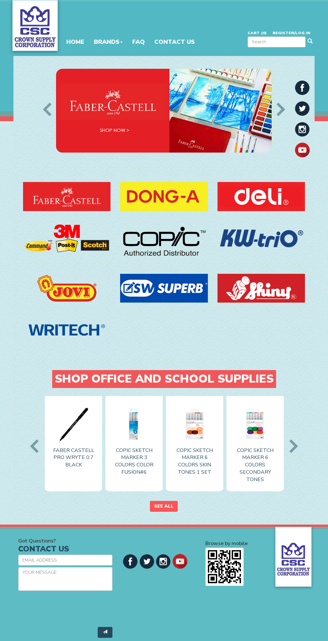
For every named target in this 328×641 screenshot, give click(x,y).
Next (278, 109)
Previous (49, 109)
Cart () (257, 33)
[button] (302, 87)
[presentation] (67, 608)
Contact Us (174, 42)
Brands (108, 42)
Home (75, 42)
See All (164, 506)
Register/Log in (291, 33)
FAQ (138, 42)
